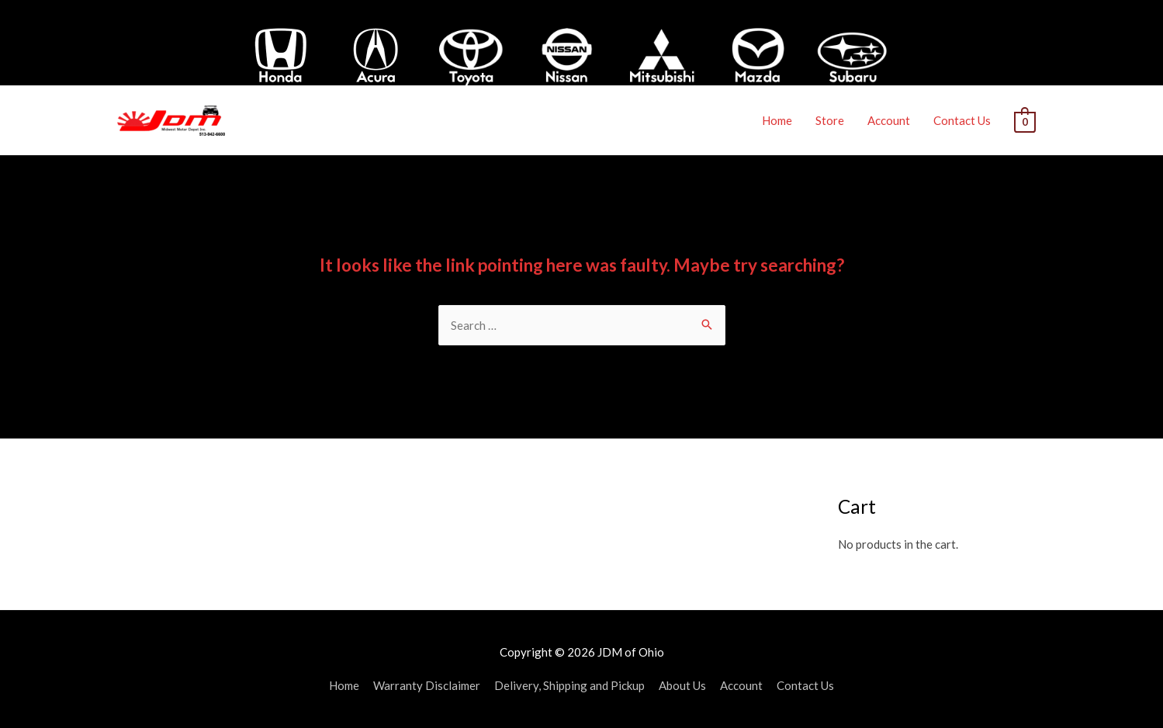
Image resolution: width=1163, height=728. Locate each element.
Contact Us (962, 120)
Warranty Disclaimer (426, 685)
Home (777, 120)
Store (829, 120)
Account (888, 120)
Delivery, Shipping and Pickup (569, 685)
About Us (682, 685)
